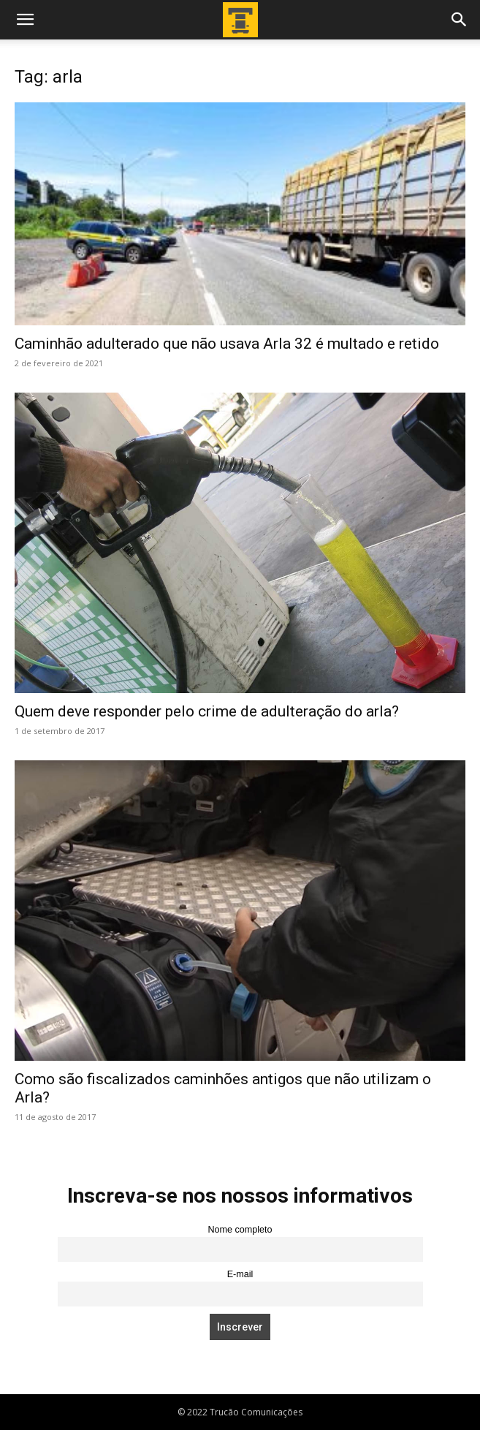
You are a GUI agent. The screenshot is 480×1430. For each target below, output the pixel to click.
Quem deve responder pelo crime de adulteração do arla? (207, 711)
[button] (24, 19)
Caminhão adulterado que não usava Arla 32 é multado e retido (227, 343)
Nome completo (239, 1230)
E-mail (240, 1274)
